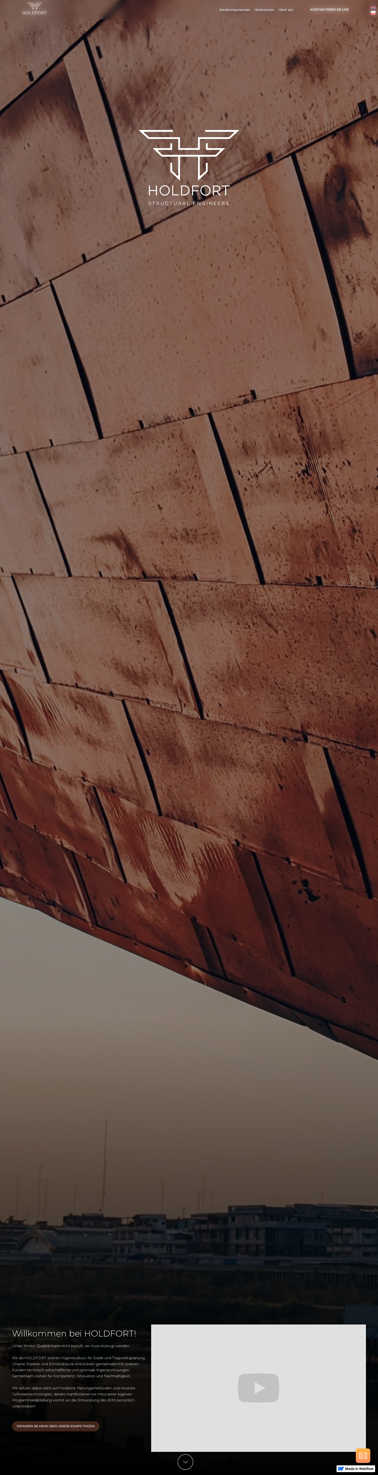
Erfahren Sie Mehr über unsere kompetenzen (55, 1426)
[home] (35, 8)
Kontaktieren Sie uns (329, 9)
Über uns (286, 10)
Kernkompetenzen (234, 10)
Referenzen (264, 10)
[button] (235, 9)
